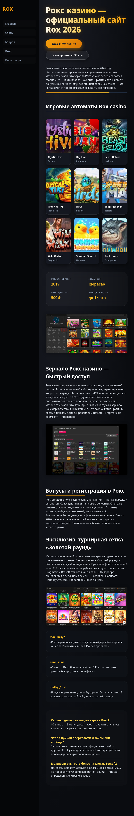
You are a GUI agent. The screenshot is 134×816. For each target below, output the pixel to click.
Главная (10, 23)
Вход (8, 51)
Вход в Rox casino (63, 43)
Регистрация (13, 60)
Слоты (9, 33)
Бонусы (10, 42)
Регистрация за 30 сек (67, 55)
